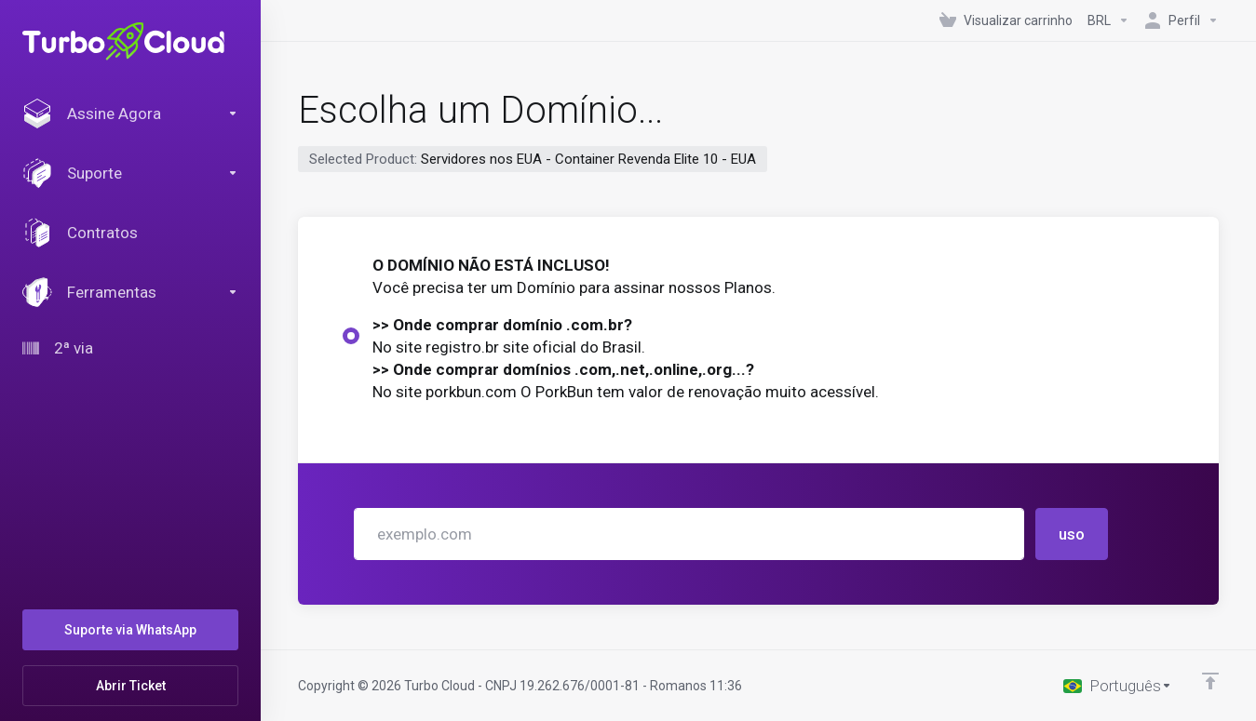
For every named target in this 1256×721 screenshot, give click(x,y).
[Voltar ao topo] (1210, 681)
